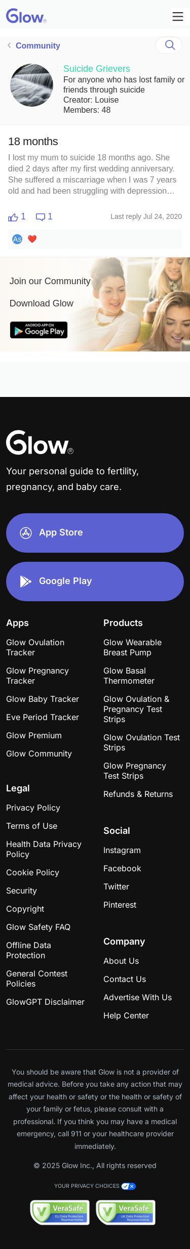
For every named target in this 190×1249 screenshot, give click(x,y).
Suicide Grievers (96, 69)
